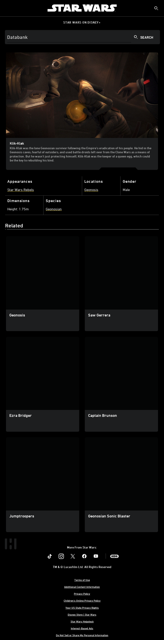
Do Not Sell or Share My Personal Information (82, 635)
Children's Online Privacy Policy (82, 600)
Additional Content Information (82, 586)
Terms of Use (82, 579)
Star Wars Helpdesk (82, 621)
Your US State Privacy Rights (82, 607)
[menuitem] (7, 8)
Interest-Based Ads (82, 628)
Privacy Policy (82, 593)
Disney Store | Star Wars (82, 614)
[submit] (156, 8)
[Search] (82, 37)
